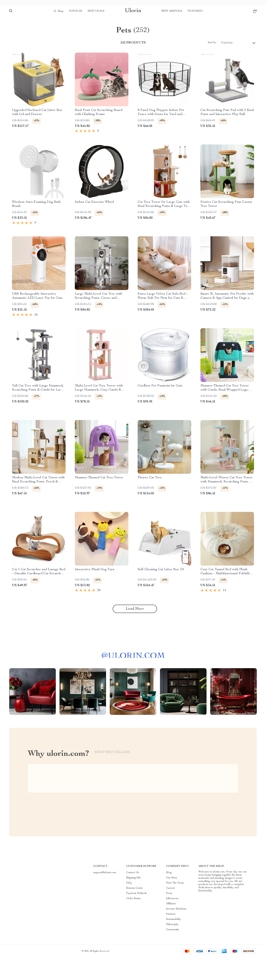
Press (169, 893)
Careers (170, 888)
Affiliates (171, 903)
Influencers (172, 898)
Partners (170, 914)
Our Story (171, 878)
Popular (75, 11)
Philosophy (172, 924)
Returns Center (134, 888)
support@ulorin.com (104, 872)
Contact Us (132, 872)
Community (172, 929)
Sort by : (212, 42)
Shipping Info (133, 878)
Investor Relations (176, 909)
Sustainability (173, 919)
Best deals (96, 11)
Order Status (133, 898)
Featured (195, 11)
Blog (169, 872)
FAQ (129, 883)
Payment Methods (136, 893)
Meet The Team (175, 883)
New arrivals (172, 11)
